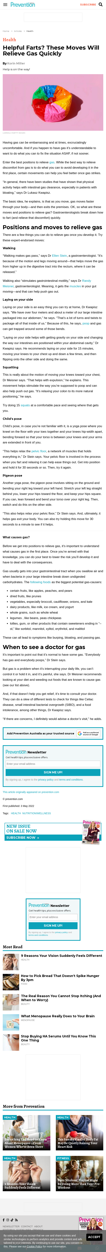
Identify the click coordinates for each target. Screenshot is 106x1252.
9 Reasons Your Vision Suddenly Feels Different (61, 956)
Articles (18, 31)
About (38, 1226)
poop (85, 323)
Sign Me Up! (53, 772)
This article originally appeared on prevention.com (31, 792)
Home (6, 31)
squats (25, 405)
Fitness (63, 1158)
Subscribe (88, 4)
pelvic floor (39, 451)
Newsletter (11, 1226)
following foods (40, 582)
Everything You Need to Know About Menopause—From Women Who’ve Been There (26, 1143)
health (16, 813)
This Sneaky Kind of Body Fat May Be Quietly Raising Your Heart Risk (78, 1143)
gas (51, 162)
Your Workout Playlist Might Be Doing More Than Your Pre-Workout (79, 1184)
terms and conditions (71, 779)
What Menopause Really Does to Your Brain (58, 1016)
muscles (75, 286)
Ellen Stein (59, 255)
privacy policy (45, 779)
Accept (94, 1237)
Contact (27, 1226)
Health (29, 31)
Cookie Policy (34, 1246)
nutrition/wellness (36, 813)
